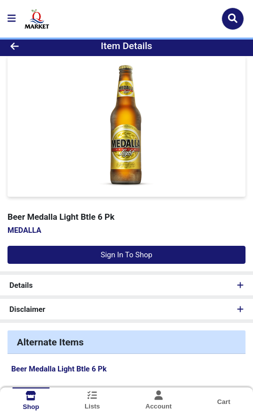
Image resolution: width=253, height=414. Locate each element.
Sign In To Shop (126, 254)
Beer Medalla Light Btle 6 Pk (59, 368)
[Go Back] (37, 46)
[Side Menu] (12, 19)
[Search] (233, 19)
